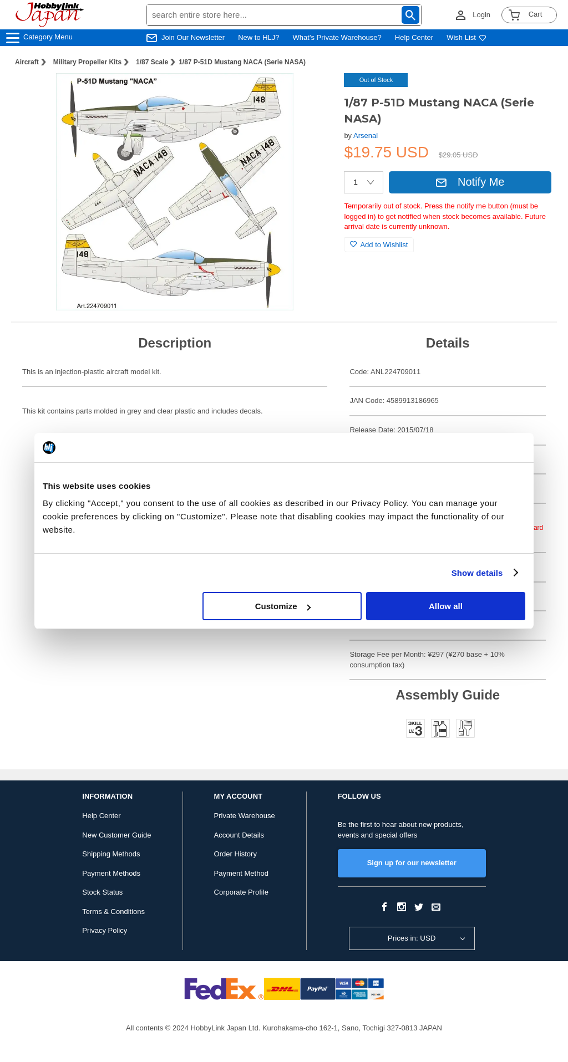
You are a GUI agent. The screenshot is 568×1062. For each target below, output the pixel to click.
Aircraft (27, 62)
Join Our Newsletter (193, 37)
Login (481, 15)
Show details (477, 573)
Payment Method (241, 873)
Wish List (466, 37)
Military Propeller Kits (87, 62)
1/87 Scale (152, 62)
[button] (313, 93)
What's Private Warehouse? (337, 37)
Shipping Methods (111, 854)
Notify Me (469, 182)
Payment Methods (111, 873)
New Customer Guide (116, 835)
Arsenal (365, 135)
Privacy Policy (104, 930)
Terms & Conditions (113, 911)
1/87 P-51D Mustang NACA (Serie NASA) (242, 62)
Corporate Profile (241, 892)
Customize (283, 606)
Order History (235, 854)
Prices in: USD (412, 938)
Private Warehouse (244, 815)
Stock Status (102, 892)
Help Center (414, 37)
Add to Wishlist (379, 245)
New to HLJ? (258, 37)
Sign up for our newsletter (412, 863)
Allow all (446, 606)
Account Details (239, 835)
